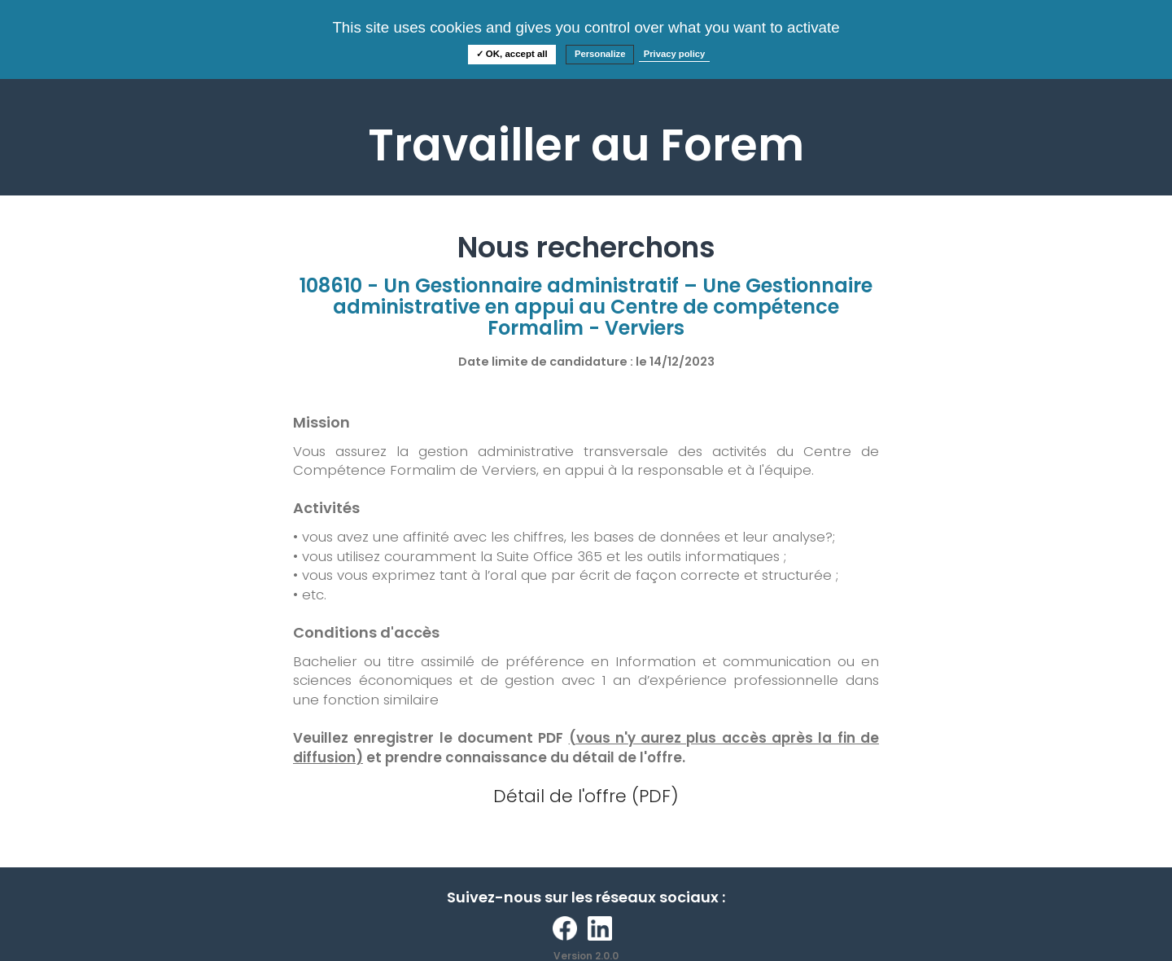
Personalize (600, 54)
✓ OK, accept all (512, 54)
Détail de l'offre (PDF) (586, 796)
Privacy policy (675, 54)
